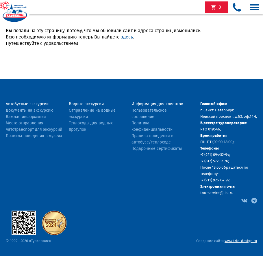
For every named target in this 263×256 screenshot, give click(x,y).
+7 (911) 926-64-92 (214, 180)
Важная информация (26, 117)
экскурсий (219, 7)
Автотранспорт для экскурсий (34, 130)
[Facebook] (244, 200)
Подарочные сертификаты (157, 149)
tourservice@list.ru (217, 193)
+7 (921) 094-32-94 (214, 155)
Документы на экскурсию (29, 110)
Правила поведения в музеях (34, 136)
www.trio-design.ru (241, 241)
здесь (127, 37)
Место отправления (24, 123)
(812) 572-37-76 (216, 161)
